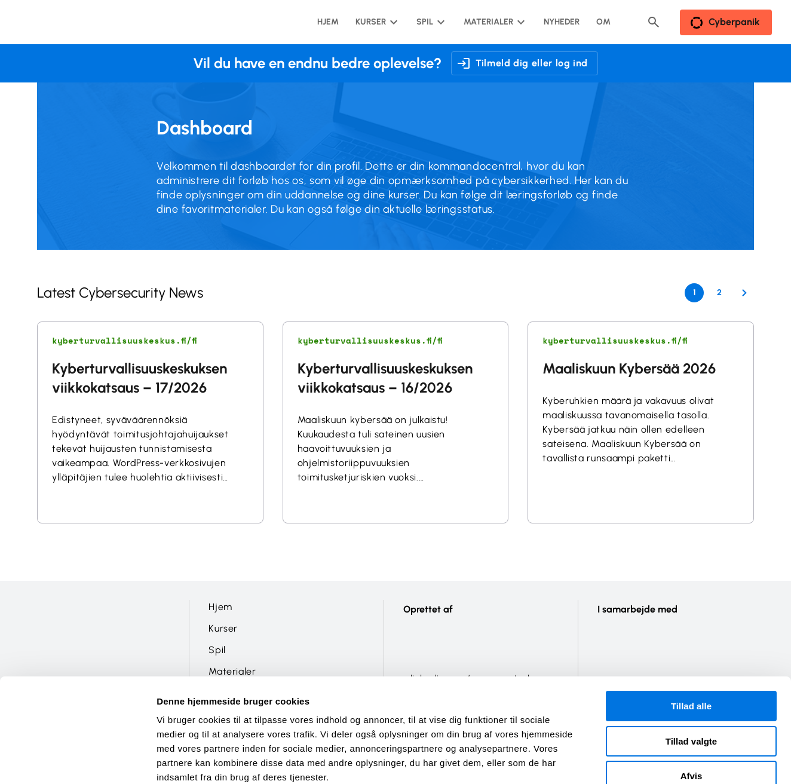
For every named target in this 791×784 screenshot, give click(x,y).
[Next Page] (744, 292)
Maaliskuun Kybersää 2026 (629, 368)
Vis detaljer (621, 760)
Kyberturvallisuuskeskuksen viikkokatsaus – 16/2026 (385, 378)
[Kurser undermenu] (375, 22)
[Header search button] (654, 22)
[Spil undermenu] (429, 22)
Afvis (691, 708)
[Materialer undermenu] (493, 22)
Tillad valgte (691, 673)
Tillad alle (691, 638)
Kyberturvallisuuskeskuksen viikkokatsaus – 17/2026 (139, 378)
